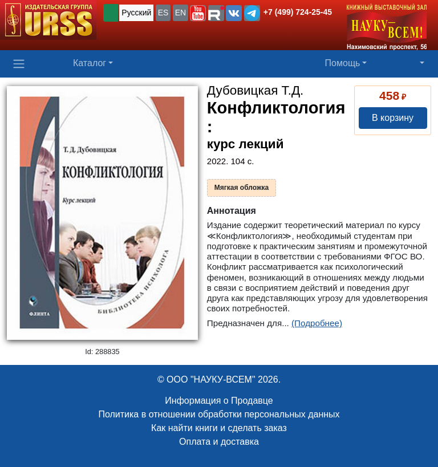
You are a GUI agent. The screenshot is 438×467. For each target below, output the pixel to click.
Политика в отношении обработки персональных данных (218, 414)
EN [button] (180, 12)
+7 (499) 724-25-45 (297, 12)
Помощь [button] (342, 63)
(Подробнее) (316, 323)
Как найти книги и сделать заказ (219, 428)
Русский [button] (136, 12)
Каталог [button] (89, 63)
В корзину (392, 118)
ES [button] (163, 12)
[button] (198, 13)
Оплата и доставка (219, 441)
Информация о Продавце (219, 400)
